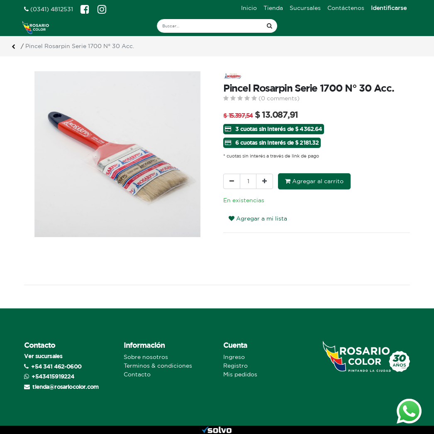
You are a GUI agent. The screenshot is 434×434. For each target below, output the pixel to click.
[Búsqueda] (269, 26)
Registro (235, 365)
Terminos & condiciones (158, 365)
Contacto (137, 374)
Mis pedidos (240, 374)
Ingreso (234, 357)
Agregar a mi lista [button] (258, 218)
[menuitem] (249, 8)
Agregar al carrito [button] (314, 181)
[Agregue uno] (264, 181)
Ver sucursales (43, 355)
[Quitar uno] (231, 181)
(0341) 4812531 (48, 9)
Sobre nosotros (146, 357)
